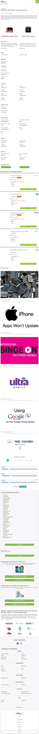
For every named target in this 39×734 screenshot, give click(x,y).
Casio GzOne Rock (6, 513)
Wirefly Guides (19, 707)
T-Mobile (23, 655)
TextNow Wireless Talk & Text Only (17, 213)
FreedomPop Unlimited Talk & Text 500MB (19, 231)
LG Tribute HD (5, 508)
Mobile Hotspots (4, 677)
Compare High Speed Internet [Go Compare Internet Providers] (19, 604)
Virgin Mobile (4, 657)
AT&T (22, 653)
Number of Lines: (19, 457)
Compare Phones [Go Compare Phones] (19, 580)
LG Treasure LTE (6, 518)
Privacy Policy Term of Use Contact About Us (19, 723)
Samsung (3, 670)
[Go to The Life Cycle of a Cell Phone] (19, 284)
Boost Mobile (24, 658)
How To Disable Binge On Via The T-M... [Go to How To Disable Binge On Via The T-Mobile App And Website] (7, 365)
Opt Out (19, 732)
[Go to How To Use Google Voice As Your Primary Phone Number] (19, 416)
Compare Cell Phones (4, 3)
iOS (2, 702)
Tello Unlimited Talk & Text (15, 194)
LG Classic (5, 515)
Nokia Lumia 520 (6, 505)
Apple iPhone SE (6, 499)
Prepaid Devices (24, 691)
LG (22, 667)
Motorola (3, 669)
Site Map (19, 729)
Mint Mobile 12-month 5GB (16, 175)
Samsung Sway (6, 502)
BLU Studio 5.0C (6, 500)
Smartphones (4, 691)
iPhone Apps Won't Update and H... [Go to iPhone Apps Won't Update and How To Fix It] (7, 332)
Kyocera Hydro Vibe (6, 511)
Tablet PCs (23, 677)
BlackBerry (23, 665)
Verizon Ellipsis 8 (6, 531)
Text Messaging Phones (26, 693)
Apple (2, 665)
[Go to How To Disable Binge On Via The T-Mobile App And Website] (19, 350)
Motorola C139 (5, 512)
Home (19, 716)
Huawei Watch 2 (6, 521)
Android (2, 700)
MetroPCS (3, 658)
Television (23, 684)
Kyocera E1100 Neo (6, 497)
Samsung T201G (6, 529)
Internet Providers (5, 684)
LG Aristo (4, 528)
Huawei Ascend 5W (6, 522)
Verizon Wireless (4, 653)
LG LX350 (5, 532)
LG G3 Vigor (5, 535)
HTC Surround (5, 496)
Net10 (22, 657)
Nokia (22, 669)
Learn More (19, 544)
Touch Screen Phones (5, 693)
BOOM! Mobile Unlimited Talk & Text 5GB (19, 249)
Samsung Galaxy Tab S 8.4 (8, 516)
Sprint (2, 655)
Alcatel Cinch (5, 509)
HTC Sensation (5, 519)
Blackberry (23, 700)
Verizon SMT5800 (6, 525)
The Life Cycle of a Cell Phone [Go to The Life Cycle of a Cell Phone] (6, 299)
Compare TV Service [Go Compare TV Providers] (19, 600)
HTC (2, 667)
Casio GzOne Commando (7, 534)
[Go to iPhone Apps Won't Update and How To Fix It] (19, 317)
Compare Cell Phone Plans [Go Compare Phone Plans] (19, 576)
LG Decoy (5, 524)
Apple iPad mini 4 (6, 506)
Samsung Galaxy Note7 (7, 537)
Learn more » (3, 48)
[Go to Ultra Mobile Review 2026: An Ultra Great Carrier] (19, 383)
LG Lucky (4, 503)
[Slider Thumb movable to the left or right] (9, 469)
